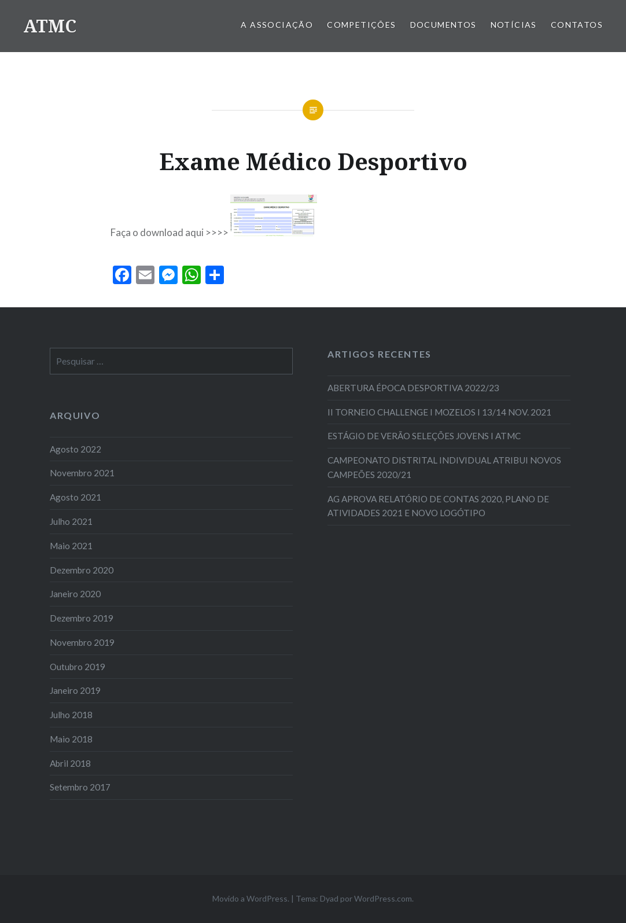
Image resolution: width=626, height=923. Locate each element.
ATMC (49, 26)
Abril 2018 (70, 763)
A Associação (277, 25)
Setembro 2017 (80, 787)
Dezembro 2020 (81, 570)
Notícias (514, 25)
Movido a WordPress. (250, 898)
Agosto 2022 (75, 449)
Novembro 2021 (82, 473)
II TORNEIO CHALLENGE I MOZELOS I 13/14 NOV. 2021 (439, 412)
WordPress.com (383, 898)
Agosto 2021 (75, 497)
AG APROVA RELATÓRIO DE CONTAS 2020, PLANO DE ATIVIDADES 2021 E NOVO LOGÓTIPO (438, 506)
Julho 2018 (71, 714)
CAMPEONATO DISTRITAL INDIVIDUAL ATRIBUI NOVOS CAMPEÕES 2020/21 (444, 467)
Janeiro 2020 (75, 594)
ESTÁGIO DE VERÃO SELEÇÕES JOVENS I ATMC (424, 436)
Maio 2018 (71, 739)
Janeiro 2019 (75, 690)
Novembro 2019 (82, 642)
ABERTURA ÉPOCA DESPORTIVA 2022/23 (413, 388)
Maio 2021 (71, 545)
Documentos (443, 25)
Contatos (577, 25)
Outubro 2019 (77, 666)
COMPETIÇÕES (361, 25)
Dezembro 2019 (81, 618)
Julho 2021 (71, 521)
